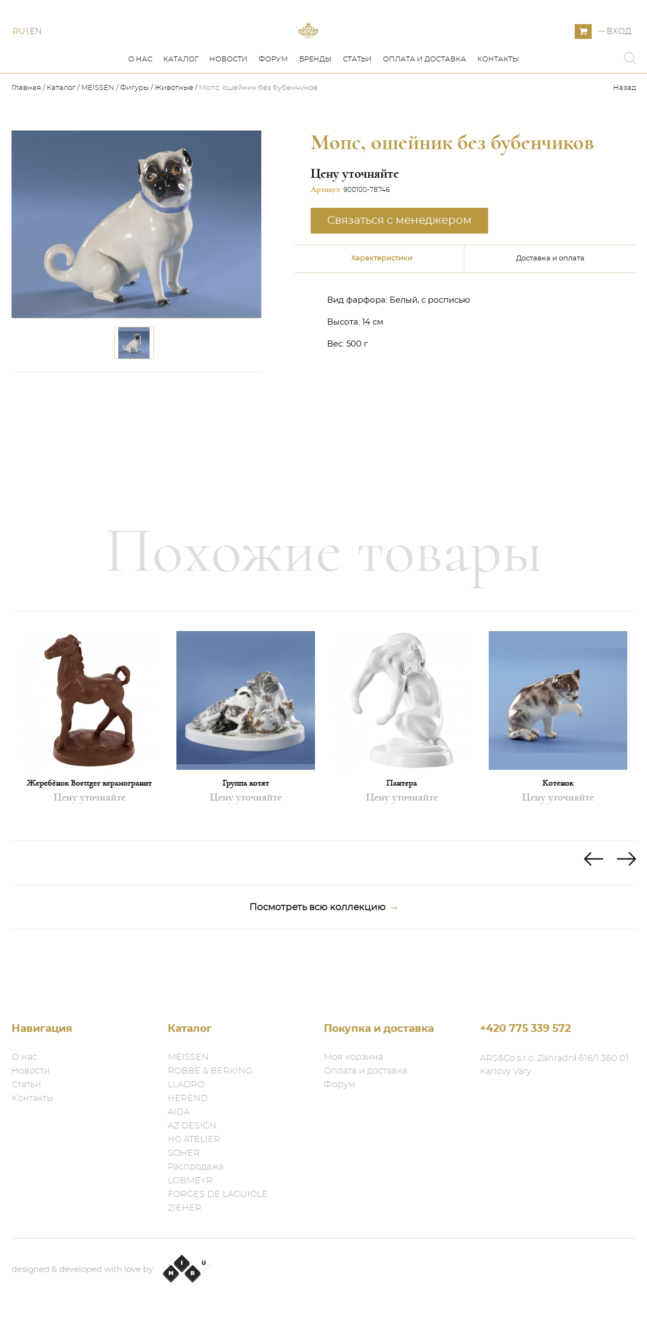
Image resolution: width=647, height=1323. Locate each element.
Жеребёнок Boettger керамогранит (89, 832)
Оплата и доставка (424, 108)
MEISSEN (97, 137)
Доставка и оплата (550, 307)
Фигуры (134, 137)
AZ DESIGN (192, 1125)
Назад (624, 137)
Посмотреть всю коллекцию (323, 956)
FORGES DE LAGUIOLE (218, 1194)
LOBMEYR (190, 1180)
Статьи (357, 108)
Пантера (401, 832)
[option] (89, 775)
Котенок (557, 832)
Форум (273, 108)
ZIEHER (185, 1207)
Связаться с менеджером (399, 269)
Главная (27, 137)
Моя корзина (353, 1057)
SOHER (184, 1153)
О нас (140, 108)
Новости (228, 108)
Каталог (180, 108)
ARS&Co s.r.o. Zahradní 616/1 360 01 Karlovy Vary (554, 1065)
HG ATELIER (194, 1139)
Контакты (498, 108)
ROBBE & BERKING (210, 1070)
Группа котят (245, 832)
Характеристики (382, 307)
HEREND (188, 1098)
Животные (173, 137)
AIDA (179, 1112)
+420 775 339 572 (525, 1029)
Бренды (315, 108)
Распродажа (196, 1166)
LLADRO (186, 1084)
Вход (619, 56)
